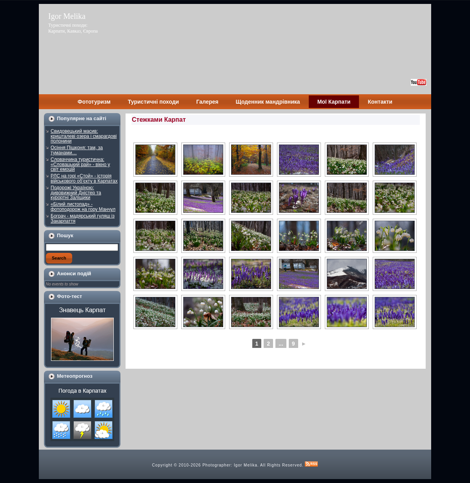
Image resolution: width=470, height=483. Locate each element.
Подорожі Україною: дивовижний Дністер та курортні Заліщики (76, 192)
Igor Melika (67, 16)
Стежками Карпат (159, 119)
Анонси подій (74, 273)
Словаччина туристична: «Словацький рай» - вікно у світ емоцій (80, 164)
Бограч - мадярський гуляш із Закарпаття (83, 218)
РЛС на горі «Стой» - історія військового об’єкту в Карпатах (84, 178)
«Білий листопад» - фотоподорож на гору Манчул (83, 206)
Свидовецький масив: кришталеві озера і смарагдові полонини (84, 136)
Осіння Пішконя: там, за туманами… (77, 150)
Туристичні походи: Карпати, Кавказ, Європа (73, 28)
